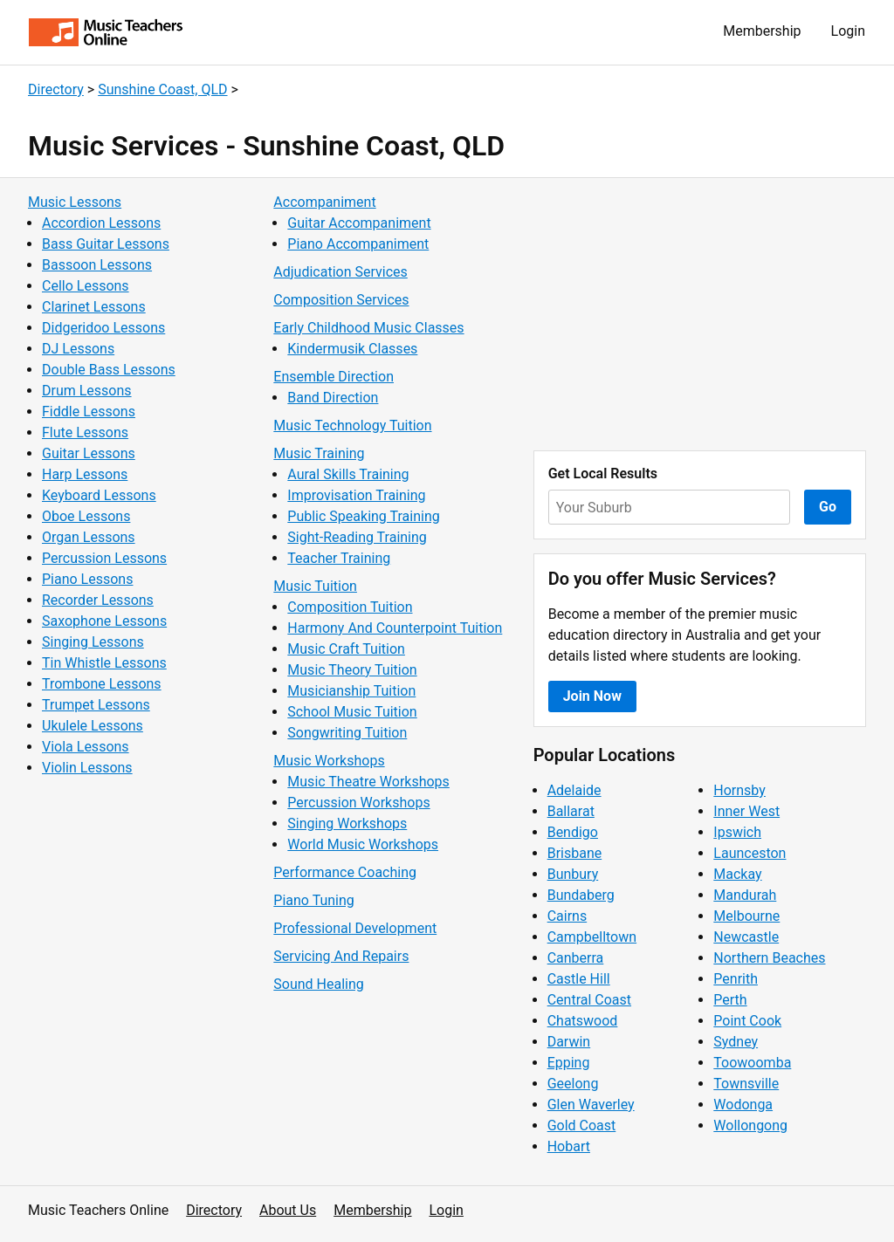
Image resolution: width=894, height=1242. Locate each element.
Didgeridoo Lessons (103, 327)
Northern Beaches (769, 958)
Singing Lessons (93, 642)
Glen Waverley (591, 1104)
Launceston (749, 853)
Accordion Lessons (101, 223)
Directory (56, 89)
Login (848, 31)
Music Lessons (74, 202)
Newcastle (746, 937)
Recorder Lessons (98, 600)
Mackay (737, 874)
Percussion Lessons (104, 558)
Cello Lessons (85, 286)
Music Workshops (328, 760)
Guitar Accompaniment (358, 223)
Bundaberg (581, 895)
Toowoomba (752, 1062)
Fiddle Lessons (88, 411)
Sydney (735, 1041)
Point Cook (747, 1020)
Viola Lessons (85, 746)
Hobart (568, 1146)
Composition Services (341, 300)
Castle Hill (578, 979)
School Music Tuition (351, 711)
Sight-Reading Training (357, 537)
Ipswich (737, 832)
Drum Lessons (87, 390)
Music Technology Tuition (352, 425)
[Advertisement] (699, 314)
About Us (287, 1210)
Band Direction (332, 397)
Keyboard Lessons (99, 495)
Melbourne (746, 916)
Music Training (318, 453)
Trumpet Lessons (96, 704)
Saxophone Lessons (104, 621)
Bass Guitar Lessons (105, 244)
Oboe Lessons (86, 516)
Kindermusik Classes (352, 348)
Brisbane (574, 853)
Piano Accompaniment (358, 244)
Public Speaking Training (363, 516)
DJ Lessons (78, 348)
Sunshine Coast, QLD (162, 89)
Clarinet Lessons (94, 306)
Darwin (569, 1041)
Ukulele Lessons (92, 725)
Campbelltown (591, 937)
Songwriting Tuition (347, 732)
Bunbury (573, 874)
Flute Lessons (85, 432)
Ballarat (571, 811)
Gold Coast (581, 1125)
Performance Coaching (344, 872)
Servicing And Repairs (341, 956)
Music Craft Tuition (346, 649)
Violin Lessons (87, 767)
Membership (762, 31)
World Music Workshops (362, 844)
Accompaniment (324, 202)
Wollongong (750, 1125)
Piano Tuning (313, 900)
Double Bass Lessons (108, 369)
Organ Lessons (88, 537)
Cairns (567, 916)
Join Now (592, 696)
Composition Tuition (349, 607)
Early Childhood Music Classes (368, 327)
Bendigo (572, 832)
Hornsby (739, 790)
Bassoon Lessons (97, 265)
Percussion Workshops (358, 802)
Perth (729, 1000)
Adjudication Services (340, 272)
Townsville (746, 1083)
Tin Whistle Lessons (104, 663)
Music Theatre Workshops (368, 781)
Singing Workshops (347, 823)
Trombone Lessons (102, 684)
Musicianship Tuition (351, 691)
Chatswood (582, 1020)
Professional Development (355, 928)
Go (827, 506)
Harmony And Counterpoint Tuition (394, 628)
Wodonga (743, 1104)
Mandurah (744, 895)
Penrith (735, 979)
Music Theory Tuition (351, 670)
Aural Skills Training (348, 474)
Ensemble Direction (333, 376)
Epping (568, 1062)
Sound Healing (318, 984)
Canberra (575, 958)
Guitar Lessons (88, 453)
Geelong (573, 1083)
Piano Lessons (87, 579)
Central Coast (589, 1000)
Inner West (746, 811)
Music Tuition (315, 586)
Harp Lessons (84, 474)
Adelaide (574, 790)
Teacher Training (338, 558)
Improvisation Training (356, 495)
